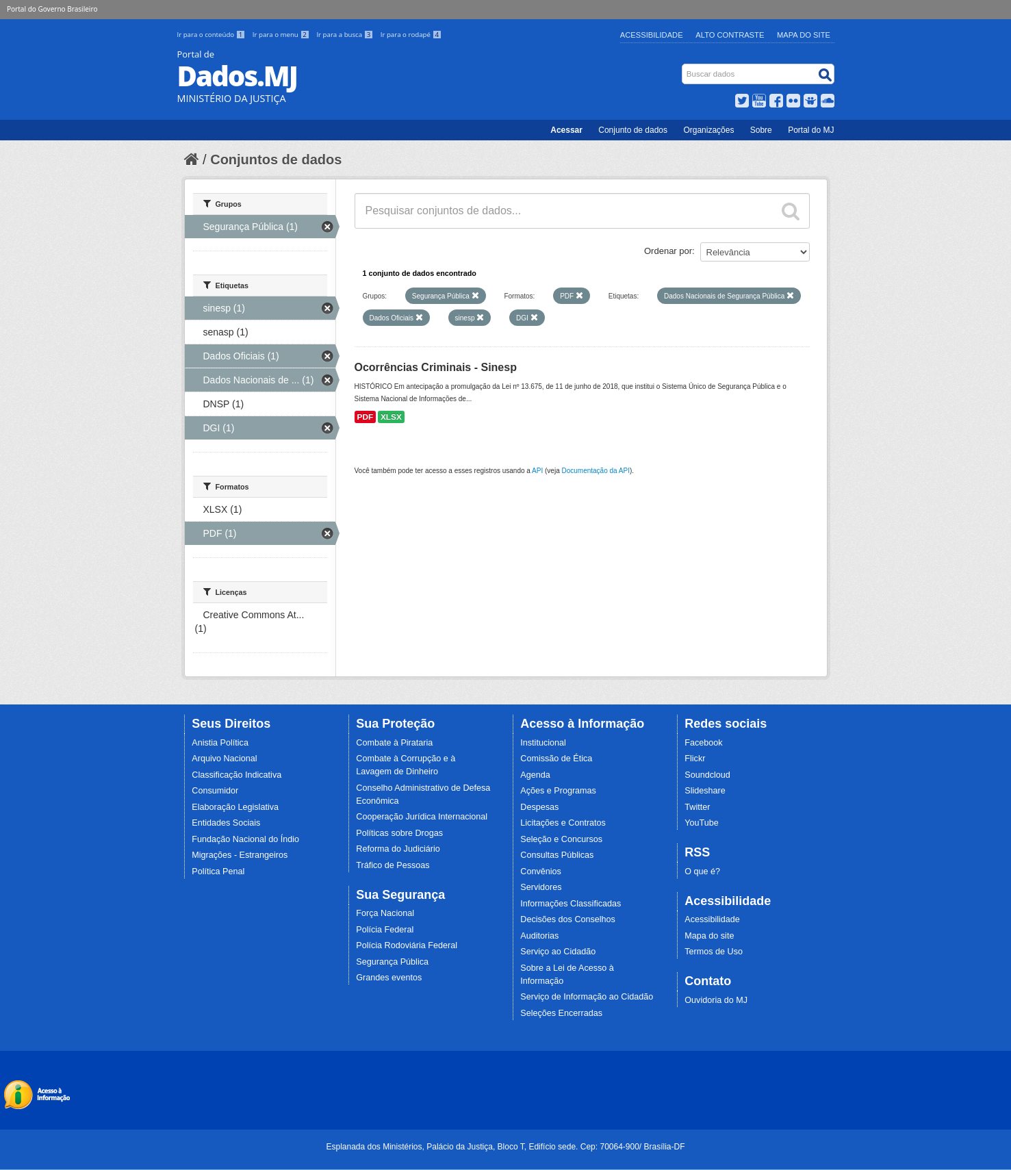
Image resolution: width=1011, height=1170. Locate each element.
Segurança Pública (392, 962)
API (537, 470)
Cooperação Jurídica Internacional (421, 817)
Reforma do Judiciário (398, 849)
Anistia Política (220, 743)
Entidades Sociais (226, 823)
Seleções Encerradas (561, 1013)
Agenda (535, 775)
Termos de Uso (713, 951)
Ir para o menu (282, 34)
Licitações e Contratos (563, 823)
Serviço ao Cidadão (558, 951)
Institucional (543, 743)
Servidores (540, 887)
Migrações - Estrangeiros (239, 855)
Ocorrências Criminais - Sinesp (436, 367)
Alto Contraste (729, 35)
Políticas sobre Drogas (399, 833)
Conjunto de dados (632, 130)
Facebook (703, 743)
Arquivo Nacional (224, 758)
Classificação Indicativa (236, 775)
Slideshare (705, 791)
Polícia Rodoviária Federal (406, 945)
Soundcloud (707, 775)
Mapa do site (709, 936)
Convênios (540, 871)
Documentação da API (595, 470)
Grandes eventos (389, 977)
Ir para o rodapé (411, 34)
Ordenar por (668, 251)
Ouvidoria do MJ (715, 1000)
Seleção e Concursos (561, 839)
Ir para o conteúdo (212, 34)
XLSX (391, 417)
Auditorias (539, 936)
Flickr (694, 758)
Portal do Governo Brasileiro (52, 9)
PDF (365, 417)
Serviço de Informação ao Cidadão (586, 997)
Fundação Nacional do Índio (245, 839)
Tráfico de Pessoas (392, 865)
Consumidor (215, 791)
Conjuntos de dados (276, 159)
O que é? (702, 871)
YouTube (701, 823)
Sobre (761, 130)
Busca (682, 66)
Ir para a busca (345, 34)
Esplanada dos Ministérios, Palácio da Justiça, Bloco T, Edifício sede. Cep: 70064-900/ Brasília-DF (505, 1147)
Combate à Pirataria (394, 743)
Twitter (697, 807)
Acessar (566, 130)
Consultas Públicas (556, 855)
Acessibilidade (651, 35)
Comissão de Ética (556, 758)
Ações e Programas (558, 791)
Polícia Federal (384, 929)
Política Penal (218, 871)
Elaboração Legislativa (235, 807)
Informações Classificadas (570, 903)
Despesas (539, 807)
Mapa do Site (803, 35)
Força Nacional (385, 913)
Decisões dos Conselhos (567, 919)
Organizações (708, 130)
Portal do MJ (811, 130)
